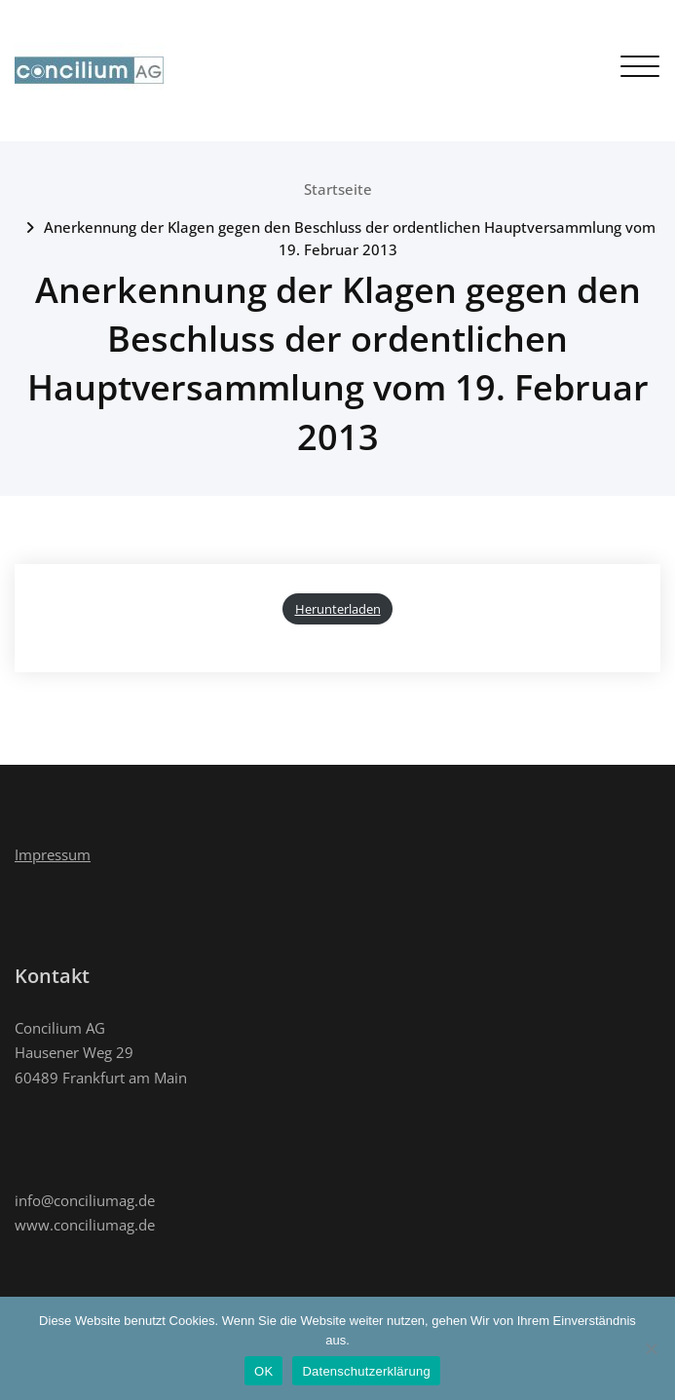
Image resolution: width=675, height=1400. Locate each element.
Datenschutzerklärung (366, 1371)
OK (263, 1371)
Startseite (338, 189)
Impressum (53, 854)
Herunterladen (338, 609)
